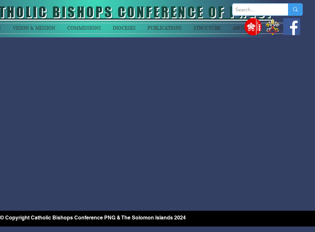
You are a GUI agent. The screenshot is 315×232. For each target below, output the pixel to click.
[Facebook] (291, 26)
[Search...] (254, 10)
